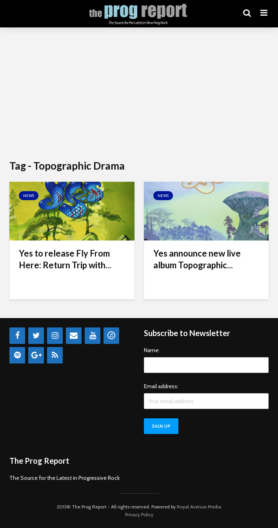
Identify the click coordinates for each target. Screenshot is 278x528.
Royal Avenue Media (199, 507)
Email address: (161, 386)
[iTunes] (111, 335)
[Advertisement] (139, 94)
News (28, 195)
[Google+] (36, 355)
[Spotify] (17, 355)
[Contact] (74, 335)
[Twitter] (36, 335)
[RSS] (55, 355)
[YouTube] (92, 335)
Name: (152, 350)
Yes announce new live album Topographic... (197, 259)
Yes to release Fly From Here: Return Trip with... (65, 259)
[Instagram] (55, 335)
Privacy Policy (139, 514)
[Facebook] (17, 335)
